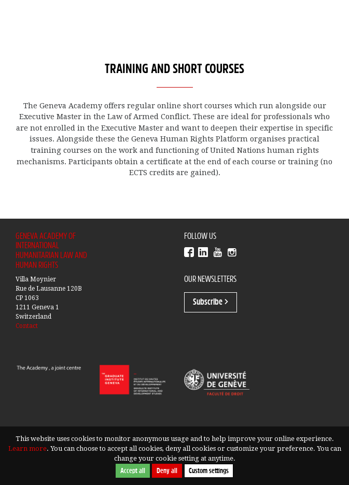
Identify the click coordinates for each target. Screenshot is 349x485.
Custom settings (209, 470)
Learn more (27, 448)
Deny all (167, 470)
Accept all (132, 470)
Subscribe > (210, 302)
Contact (27, 326)
